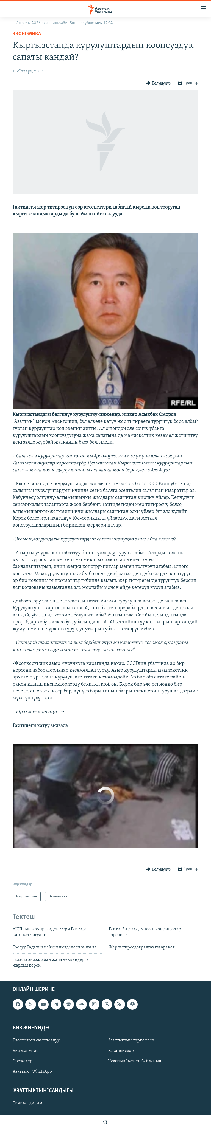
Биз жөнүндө (25, 1051)
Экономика (27, 33)
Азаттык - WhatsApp (32, 1071)
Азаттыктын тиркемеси (131, 1040)
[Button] (158, 83)
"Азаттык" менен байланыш (135, 1061)
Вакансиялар (121, 1051)
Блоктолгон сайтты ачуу (36, 1040)
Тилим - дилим (27, 1103)
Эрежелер (22, 1061)
